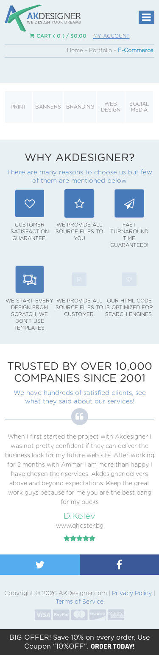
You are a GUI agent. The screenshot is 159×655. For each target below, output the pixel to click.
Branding (80, 106)
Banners (48, 106)
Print (18, 106)
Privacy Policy (132, 593)
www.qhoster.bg (79, 526)
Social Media (139, 106)
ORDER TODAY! (113, 646)
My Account (111, 36)
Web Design (110, 106)
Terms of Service (79, 602)
